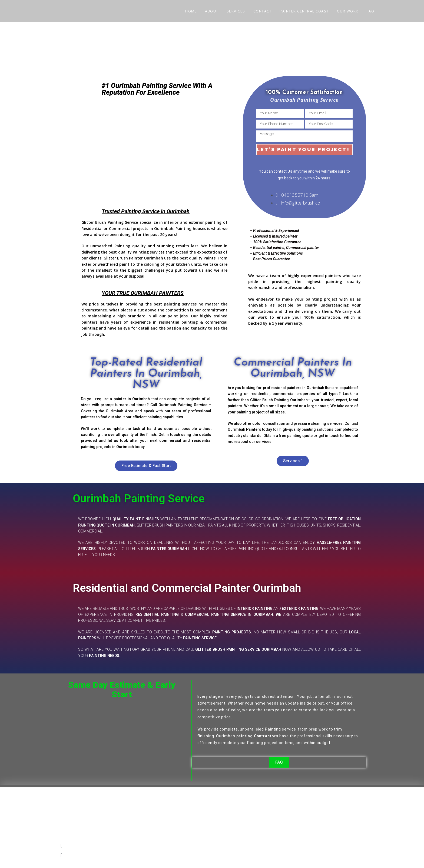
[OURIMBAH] (162, 148)
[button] (212, 845)
